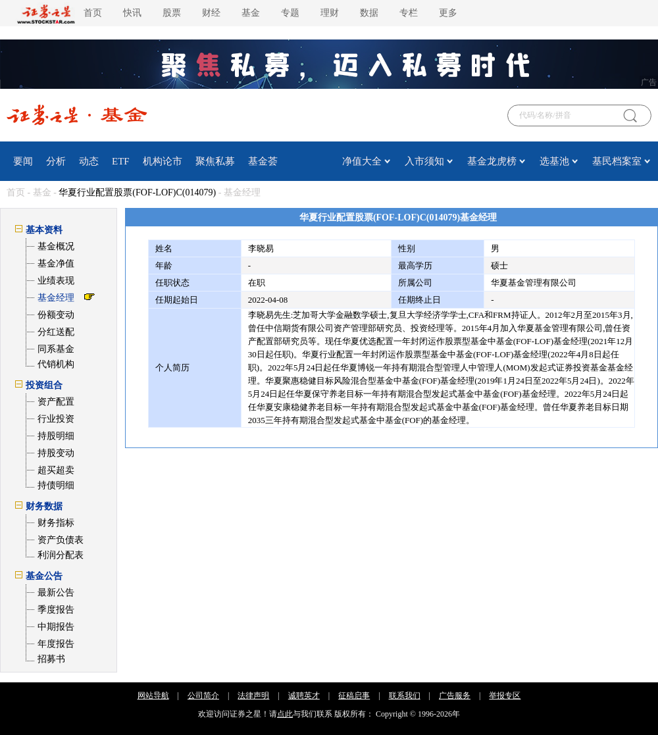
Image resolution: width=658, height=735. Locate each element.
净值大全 (362, 161)
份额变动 (56, 315)
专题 (290, 13)
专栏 (408, 13)
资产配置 (56, 402)
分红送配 (56, 332)
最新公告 (56, 592)
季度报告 (56, 610)
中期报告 (56, 627)
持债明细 (56, 485)
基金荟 (263, 161)
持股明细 (56, 436)
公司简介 (203, 695)
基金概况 (56, 246)
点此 (285, 714)
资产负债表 (61, 540)
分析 (56, 161)
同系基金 (56, 349)
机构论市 (162, 161)
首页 (93, 13)
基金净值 (56, 263)
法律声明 (253, 695)
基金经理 (56, 298)
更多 (448, 13)
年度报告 (56, 644)
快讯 (132, 13)
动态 (89, 161)
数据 (369, 13)
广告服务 (454, 695)
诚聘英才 (304, 695)
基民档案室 (617, 161)
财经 (211, 13)
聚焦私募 (215, 161)
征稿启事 (354, 695)
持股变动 (56, 453)
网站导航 (153, 695)
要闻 (23, 161)
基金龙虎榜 (492, 161)
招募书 (51, 659)
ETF (121, 161)
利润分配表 (61, 555)
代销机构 (56, 364)
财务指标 (56, 523)
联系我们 (404, 695)
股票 (172, 13)
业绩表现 (56, 281)
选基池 (554, 161)
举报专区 (504, 695)
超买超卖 (56, 470)
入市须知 (424, 161)
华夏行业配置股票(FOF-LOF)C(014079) (137, 192)
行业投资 (56, 419)
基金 (250, 13)
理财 (329, 13)
